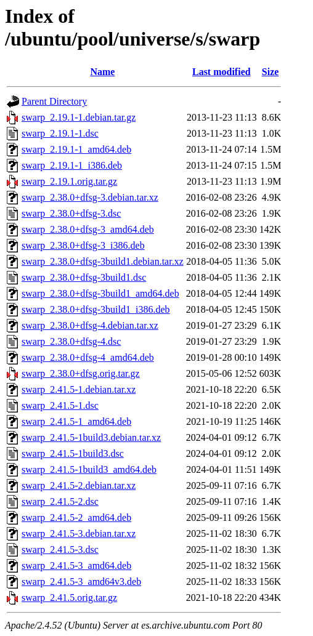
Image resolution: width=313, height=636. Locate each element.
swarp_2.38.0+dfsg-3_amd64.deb (88, 229)
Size (270, 71)
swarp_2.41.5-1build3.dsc (73, 453)
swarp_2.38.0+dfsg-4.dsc (71, 341)
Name (102, 71)
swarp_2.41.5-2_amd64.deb (76, 517)
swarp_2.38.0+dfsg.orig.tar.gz (81, 373)
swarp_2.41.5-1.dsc (60, 405)
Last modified (221, 71)
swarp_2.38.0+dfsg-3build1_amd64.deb (100, 293)
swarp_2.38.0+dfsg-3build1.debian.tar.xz (103, 261)
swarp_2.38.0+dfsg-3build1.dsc (84, 277)
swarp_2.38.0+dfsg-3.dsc (71, 213)
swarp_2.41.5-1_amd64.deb (76, 421)
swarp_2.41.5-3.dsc (60, 549)
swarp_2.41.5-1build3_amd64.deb (89, 469)
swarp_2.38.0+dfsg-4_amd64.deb (88, 357)
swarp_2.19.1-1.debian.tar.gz (79, 117)
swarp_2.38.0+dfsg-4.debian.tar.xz (90, 325)
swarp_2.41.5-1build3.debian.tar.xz (91, 437)
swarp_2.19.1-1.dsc (60, 133)
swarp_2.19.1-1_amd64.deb (76, 149)
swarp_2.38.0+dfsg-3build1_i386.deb (96, 309)
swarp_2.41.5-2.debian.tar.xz (79, 485)
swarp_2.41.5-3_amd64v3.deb (81, 581)
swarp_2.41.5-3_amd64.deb (76, 565)
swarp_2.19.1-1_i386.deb (72, 165)
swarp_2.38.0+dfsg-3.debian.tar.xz (90, 197)
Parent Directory (54, 101)
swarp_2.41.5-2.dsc (60, 501)
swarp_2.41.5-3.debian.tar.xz (79, 533)
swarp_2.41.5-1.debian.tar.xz (79, 389)
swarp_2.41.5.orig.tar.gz (69, 597)
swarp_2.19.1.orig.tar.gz (69, 181)
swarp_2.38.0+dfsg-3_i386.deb (83, 245)
